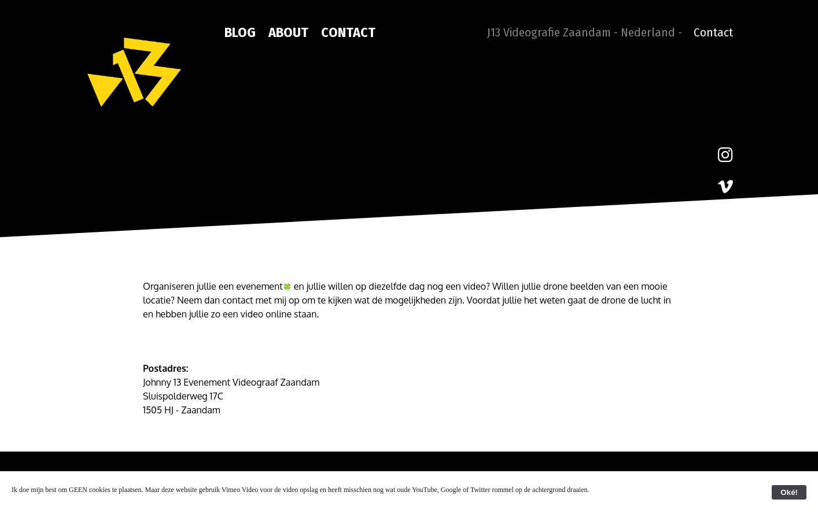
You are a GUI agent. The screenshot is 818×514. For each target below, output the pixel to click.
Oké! (789, 492)
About (288, 32)
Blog (240, 32)
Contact (348, 32)
